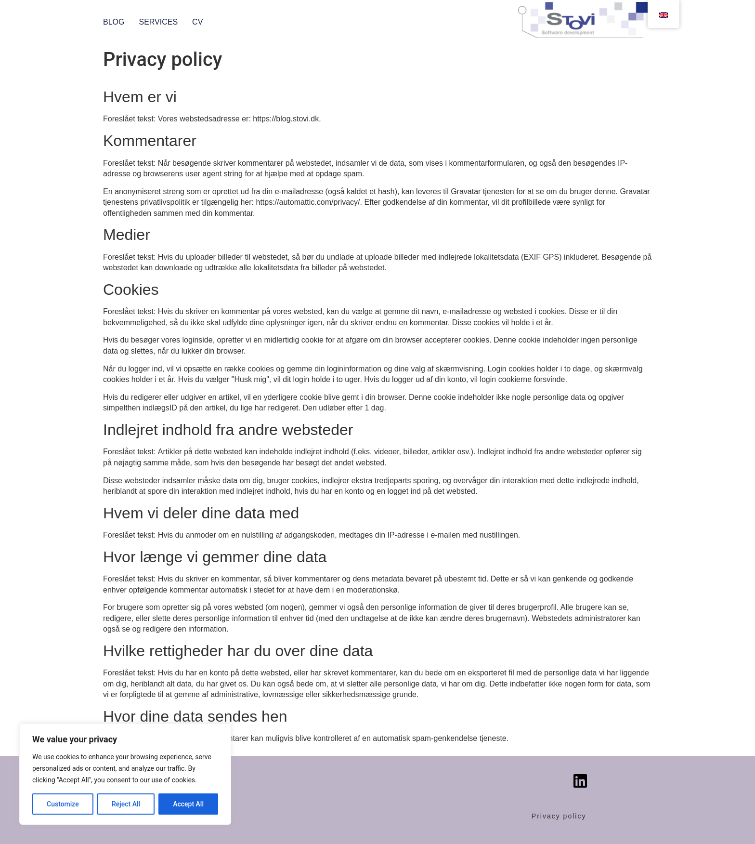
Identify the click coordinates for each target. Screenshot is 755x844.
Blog (113, 22)
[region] (125, 774)
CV (197, 22)
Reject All (126, 804)
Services (158, 22)
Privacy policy (559, 816)
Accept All (188, 804)
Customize (63, 804)
